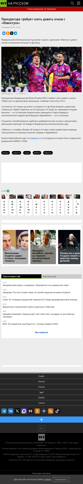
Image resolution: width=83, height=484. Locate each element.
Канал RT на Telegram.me (4, 411)
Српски (42, 403)
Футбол (37, 153)
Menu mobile (79, 1)
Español (41, 397)
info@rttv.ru (61, 456)
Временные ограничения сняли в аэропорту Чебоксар (28, 306)
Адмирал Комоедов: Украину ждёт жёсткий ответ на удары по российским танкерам (38, 315)
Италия (6, 153)
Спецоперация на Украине (41, 8)
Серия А (16, 153)
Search (72, 1)
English (41, 376)
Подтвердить (61, 479)
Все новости (41, 332)
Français (41, 386)
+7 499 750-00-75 (33, 456)
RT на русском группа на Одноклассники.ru (37, 411)
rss (50, 411)
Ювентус (47, 153)
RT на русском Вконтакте (10, 411)
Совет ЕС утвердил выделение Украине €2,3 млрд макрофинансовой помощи (40, 299)
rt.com (19, 448)
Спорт (27, 153)
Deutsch (41, 381)
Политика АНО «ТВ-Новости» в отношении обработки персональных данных (41, 460)
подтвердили (33, 138)
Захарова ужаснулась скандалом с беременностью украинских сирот (36, 285)
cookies (47, 479)
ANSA (62, 100)
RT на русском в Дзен (44, 411)
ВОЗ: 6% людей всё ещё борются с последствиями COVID (30, 323)
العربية (41, 392)
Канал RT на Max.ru (24, 411)
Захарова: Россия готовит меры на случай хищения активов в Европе (36, 292)
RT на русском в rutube (30, 411)
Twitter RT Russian (17, 411)
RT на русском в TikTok (57, 411)
